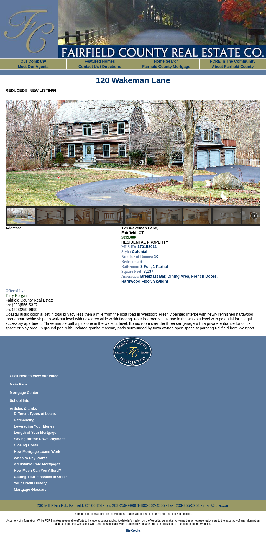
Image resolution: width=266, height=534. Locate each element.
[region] (133, 163)
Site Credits (133, 530)
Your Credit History (30, 483)
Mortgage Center (24, 392)
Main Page (18, 384)
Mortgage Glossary (30, 489)
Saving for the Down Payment (39, 439)
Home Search (166, 61)
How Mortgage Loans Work (37, 451)
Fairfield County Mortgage (166, 66)
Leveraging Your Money (34, 426)
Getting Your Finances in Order (40, 477)
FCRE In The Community (232, 61)
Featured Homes (100, 61)
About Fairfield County (233, 66)
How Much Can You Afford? (37, 470)
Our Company (33, 61)
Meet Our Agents (33, 66)
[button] (14, 153)
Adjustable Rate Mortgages (37, 464)
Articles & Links (23, 409)
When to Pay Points (30, 458)
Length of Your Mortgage (35, 432)
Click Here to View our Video (34, 376)
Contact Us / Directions (99, 66)
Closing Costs (26, 445)
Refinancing (24, 420)
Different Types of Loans (35, 414)
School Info (19, 400)
